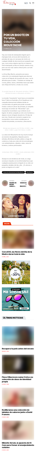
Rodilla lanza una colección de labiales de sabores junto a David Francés (17, 412)
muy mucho (30, 172)
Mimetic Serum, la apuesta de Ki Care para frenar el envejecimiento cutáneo (18, 445)
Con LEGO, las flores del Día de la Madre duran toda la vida (17, 253)
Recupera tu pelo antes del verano (18, 349)
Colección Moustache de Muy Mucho (13, 172)
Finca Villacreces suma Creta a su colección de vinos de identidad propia (17, 379)
